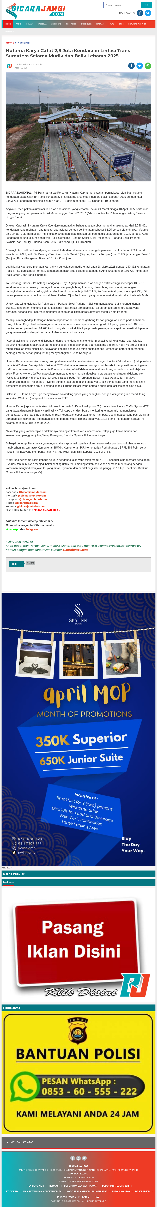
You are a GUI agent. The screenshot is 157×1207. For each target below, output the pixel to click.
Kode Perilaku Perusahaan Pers (87, 1191)
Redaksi (54, 1186)
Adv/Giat (9, 31)
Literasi (100, 24)
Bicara (29, 24)
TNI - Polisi (71, 24)
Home (8, 24)
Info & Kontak (121, 1191)
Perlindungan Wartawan (80, 1186)
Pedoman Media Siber (115, 1186)
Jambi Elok (86, 24)
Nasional (42, 24)
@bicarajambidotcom (32, 492)
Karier (86, 1197)
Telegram (32, 529)
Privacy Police (66, 1197)
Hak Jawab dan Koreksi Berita (42, 1191)
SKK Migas (56, 24)
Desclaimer (142, 1191)
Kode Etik (12, 1191)
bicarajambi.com (75, 550)
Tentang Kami (35, 1186)
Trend (18, 24)
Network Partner (137, 24)
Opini (121, 24)
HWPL (111, 24)
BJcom (76, 1201)
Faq (97, 1197)
